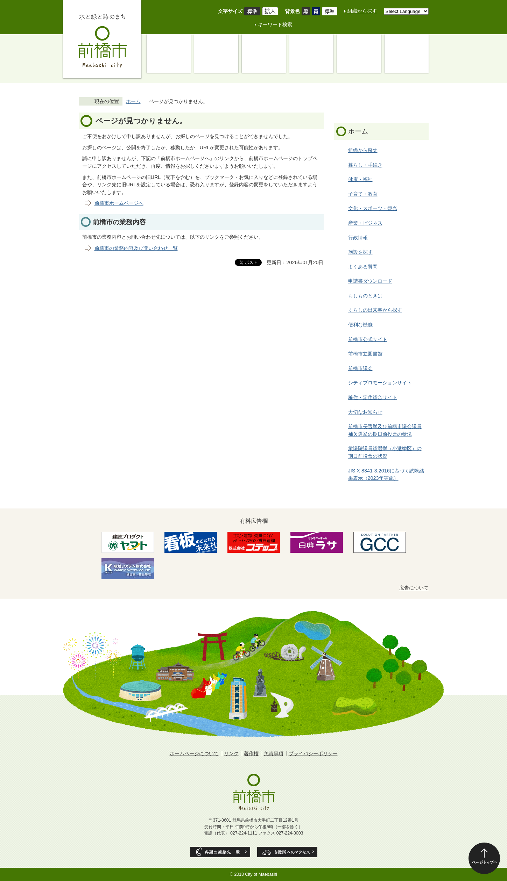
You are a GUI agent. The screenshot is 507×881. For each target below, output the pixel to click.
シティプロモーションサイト (380, 382)
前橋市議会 (360, 368)
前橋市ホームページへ (118, 203)
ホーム (133, 101)
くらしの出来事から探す (375, 310)
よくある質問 (363, 266)
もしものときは (365, 295)
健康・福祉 (360, 179)
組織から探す (362, 11)
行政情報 (358, 237)
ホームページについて (194, 753)
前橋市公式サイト (367, 339)
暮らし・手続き (365, 165)
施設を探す (360, 252)
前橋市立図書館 (365, 353)
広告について (414, 588)
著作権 (251, 753)
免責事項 (273, 753)
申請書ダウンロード (370, 281)
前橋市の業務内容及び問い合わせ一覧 (136, 248)
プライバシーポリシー (313, 753)
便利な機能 (360, 324)
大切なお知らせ (365, 412)
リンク (231, 753)
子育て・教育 (363, 194)
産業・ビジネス (365, 223)
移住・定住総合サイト (372, 397)
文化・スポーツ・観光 (372, 208)
